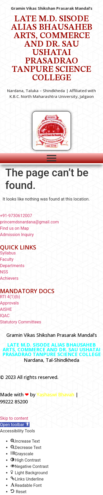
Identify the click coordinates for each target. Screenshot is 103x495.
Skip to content (14, 418)
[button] (15, 424)
